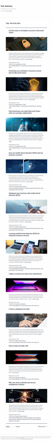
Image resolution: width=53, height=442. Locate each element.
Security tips (38, 65)
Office (24, 64)
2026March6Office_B (16, 147)
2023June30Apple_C (16, 305)
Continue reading (29, 59)
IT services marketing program (20, 437)
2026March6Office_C (16, 105)
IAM (31, 419)
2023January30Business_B (17, 417)
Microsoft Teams (32, 65)
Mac (32, 305)
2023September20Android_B (18, 268)
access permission (37, 417)
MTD (17, 189)
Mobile (32, 188)
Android (16, 186)
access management (28, 417)
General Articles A (19, 64)
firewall (25, 305)
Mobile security (37, 188)
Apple (16, 303)
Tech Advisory (6, 6)
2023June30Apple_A (16, 378)
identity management (36, 419)
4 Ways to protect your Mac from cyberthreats (25, 274)
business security (12, 419)
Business (17, 416)
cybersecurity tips (25, 65)
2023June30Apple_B (16, 342)
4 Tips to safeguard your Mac (19, 309)
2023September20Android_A (18, 188)
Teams (10, 67)
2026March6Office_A (16, 65)
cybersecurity (27, 188)
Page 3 (18, 426)
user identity (16, 420)
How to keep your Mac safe (18, 346)
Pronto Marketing (8, 10)
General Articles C (19, 104)
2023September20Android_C (18, 228)
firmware (29, 305)
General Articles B (19, 146)
